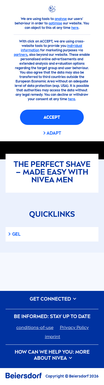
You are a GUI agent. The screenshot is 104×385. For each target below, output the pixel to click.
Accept (52, 117)
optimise (55, 23)
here (74, 28)
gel (16, 234)
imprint (52, 336)
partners (20, 55)
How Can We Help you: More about (52, 355)
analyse (61, 19)
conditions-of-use (35, 327)
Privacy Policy (74, 327)
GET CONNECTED (52, 299)
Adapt (54, 133)
